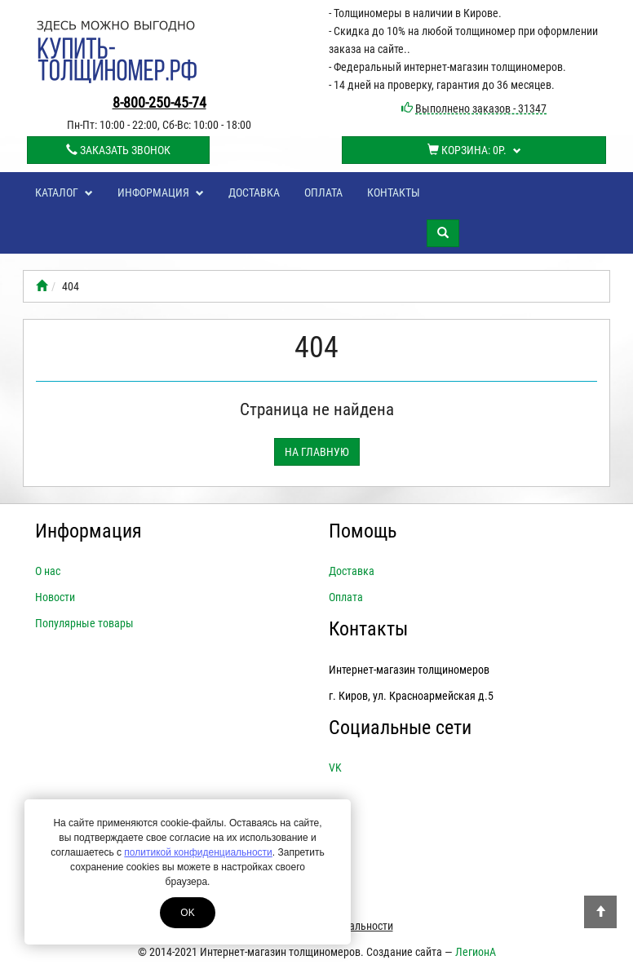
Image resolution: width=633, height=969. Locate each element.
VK (335, 767)
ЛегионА (475, 951)
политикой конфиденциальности (198, 852)
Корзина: (474, 150)
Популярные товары (84, 623)
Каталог (64, 192)
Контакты (393, 192)
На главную (317, 451)
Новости (55, 597)
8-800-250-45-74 (159, 102)
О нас (47, 570)
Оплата (323, 192)
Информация (160, 192)
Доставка (254, 192)
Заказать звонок (118, 150)
